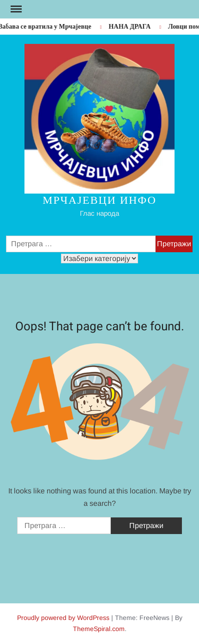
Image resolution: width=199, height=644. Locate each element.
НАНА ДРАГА (131, 26)
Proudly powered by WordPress (63, 617)
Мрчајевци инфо (99, 200)
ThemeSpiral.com (99, 628)
